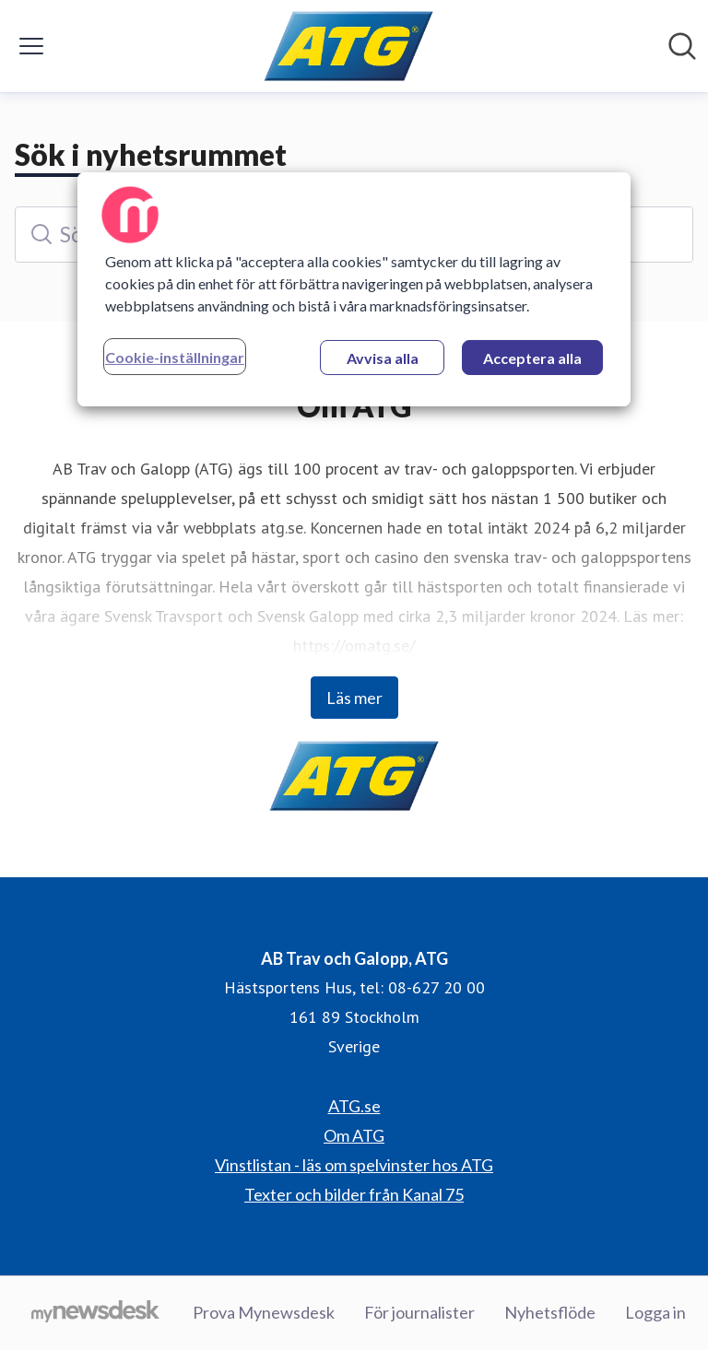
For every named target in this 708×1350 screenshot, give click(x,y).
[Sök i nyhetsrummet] (682, 46)
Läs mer (354, 697)
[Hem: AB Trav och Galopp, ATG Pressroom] (349, 46)
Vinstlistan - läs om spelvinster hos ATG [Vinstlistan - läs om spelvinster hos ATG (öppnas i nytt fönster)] (354, 1165)
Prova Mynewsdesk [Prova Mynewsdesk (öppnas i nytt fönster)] (264, 1312)
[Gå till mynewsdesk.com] (95, 1313)
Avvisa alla (383, 358)
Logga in (655, 1312)
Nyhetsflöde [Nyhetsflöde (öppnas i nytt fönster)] (550, 1312)
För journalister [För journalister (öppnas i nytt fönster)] (419, 1312)
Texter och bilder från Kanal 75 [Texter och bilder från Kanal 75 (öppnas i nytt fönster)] (354, 1194)
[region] (354, 289)
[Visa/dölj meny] (31, 46)
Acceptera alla (532, 358)
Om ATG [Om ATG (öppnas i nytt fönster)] (354, 1135)
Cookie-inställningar (174, 357)
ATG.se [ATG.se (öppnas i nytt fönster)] (354, 1106)
